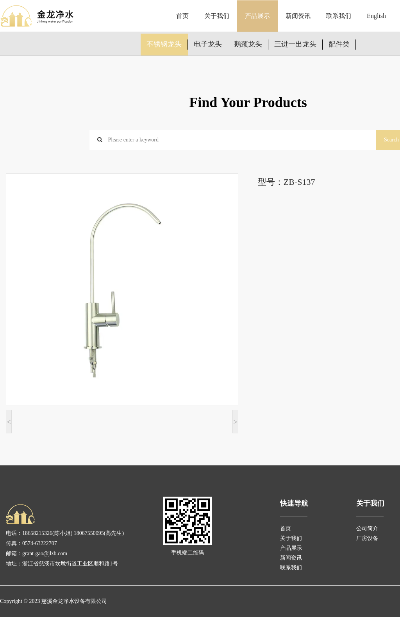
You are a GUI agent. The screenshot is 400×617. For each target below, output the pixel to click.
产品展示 (257, 16)
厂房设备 (367, 538)
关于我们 (216, 16)
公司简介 (367, 528)
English (376, 16)
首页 (182, 16)
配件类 (339, 44)
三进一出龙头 (295, 44)
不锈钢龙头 (164, 44)
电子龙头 (208, 44)
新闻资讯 (298, 16)
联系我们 (338, 16)
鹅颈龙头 (248, 44)
